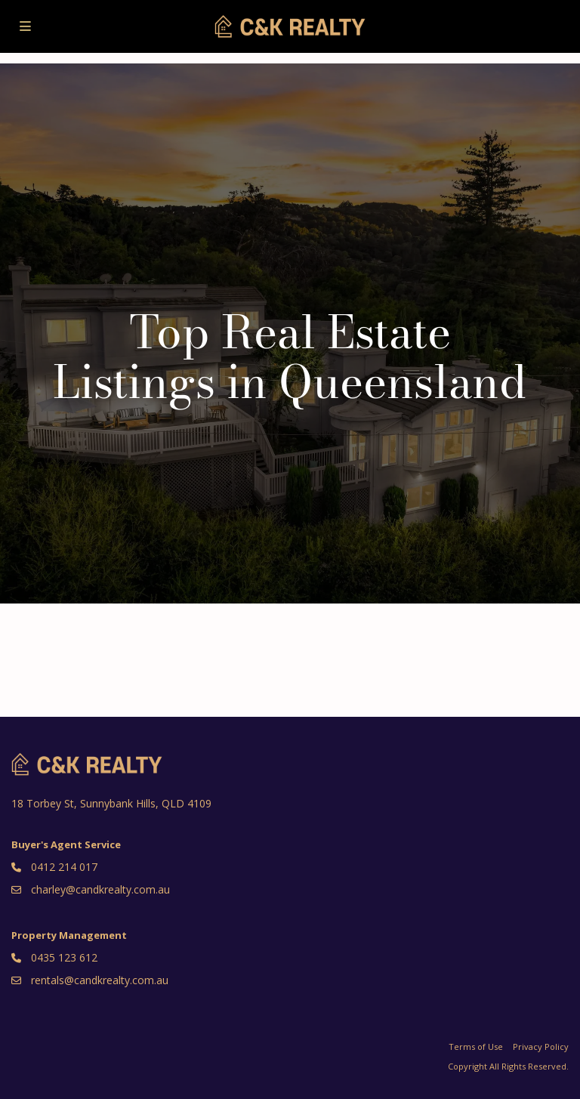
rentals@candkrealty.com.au (99, 980)
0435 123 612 (64, 957)
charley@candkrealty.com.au (100, 889)
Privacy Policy (541, 1046)
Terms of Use (476, 1046)
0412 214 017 (64, 867)
